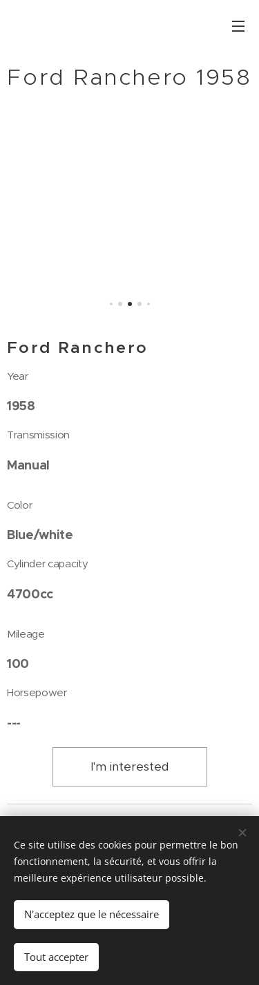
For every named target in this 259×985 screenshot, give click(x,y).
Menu (238, 26)
